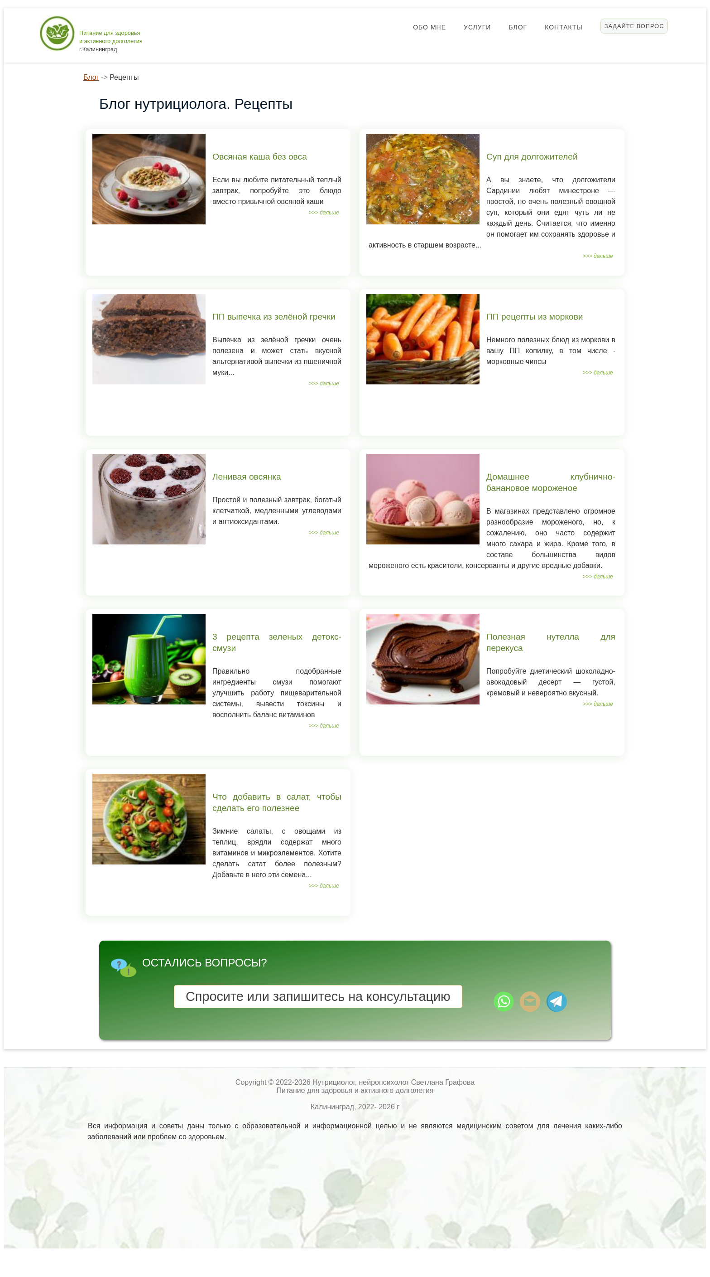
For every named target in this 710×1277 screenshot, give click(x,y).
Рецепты (124, 77)
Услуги (477, 27)
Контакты (564, 27)
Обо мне (429, 27)
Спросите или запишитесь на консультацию (318, 996)
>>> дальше (324, 212)
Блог (518, 27)
